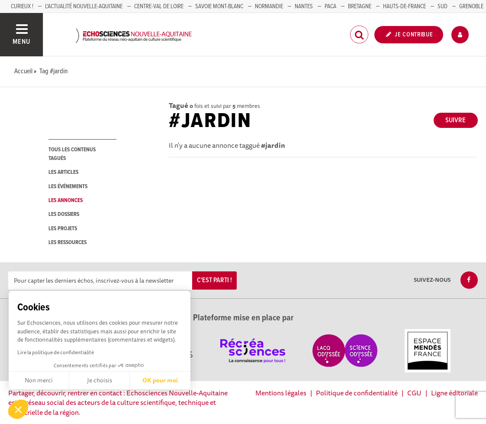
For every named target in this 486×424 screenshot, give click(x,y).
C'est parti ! (214, 280)
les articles (63, 172)
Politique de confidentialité (357, 392)
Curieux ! (22, 6)
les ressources (67, 242)
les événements (67, 186)
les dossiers (63, 214)
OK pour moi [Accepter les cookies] (160, 380)
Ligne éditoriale (454, 392)
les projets (62, 228)
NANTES (304, 6)
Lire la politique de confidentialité (55, 352)
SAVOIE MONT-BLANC (219, 6)
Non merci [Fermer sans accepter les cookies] (39, 380)
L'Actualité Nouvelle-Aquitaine (83, 6)
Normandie (269, 6)
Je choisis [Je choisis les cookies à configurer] (99, 380)
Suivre (455, 120)
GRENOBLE (471, 6)
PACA (330, 6)
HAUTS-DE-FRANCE (404, 6)
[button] (18, 409)
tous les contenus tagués (72, 154)
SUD (442, 6)
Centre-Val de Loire (158, 6)
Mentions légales (280, 392)
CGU (414, 392)
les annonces (65, 200)
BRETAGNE (359, 6)
